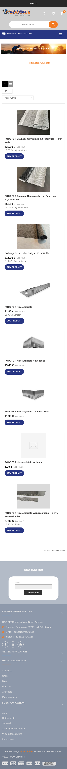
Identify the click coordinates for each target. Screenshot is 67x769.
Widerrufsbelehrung (12, 734)
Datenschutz (8, 718)
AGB (4, 712)
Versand (6, 723)
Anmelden (33, 592)
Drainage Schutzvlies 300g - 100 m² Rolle (27, 253)
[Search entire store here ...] (28, 24)
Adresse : (10, 627)
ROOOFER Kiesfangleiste (18, 307)
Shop (5, 676)
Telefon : (9, 636)
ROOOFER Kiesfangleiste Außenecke (25, 360)
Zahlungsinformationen (14, 728)
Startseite (7, 670)
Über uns (7, 686)
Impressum (8, 739)
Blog (4, 681)
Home (20, 63)
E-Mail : (9, 632)
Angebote (7, 691)
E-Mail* (18, 582)
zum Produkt (14, 156)
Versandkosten (26, 751)
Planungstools (9, 697)
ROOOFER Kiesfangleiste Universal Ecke (27, 411)
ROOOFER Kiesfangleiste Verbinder (24, 462)
